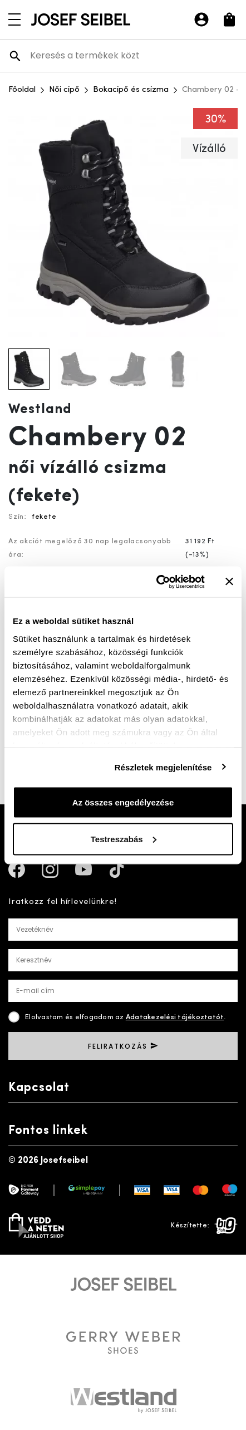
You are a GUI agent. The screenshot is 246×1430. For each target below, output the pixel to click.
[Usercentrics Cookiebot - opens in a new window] (156, 581)
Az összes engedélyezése (123, 802)
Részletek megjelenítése (163, 766)
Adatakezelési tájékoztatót (175, 1017)
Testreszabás (123, 838)
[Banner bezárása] (229, 582)
